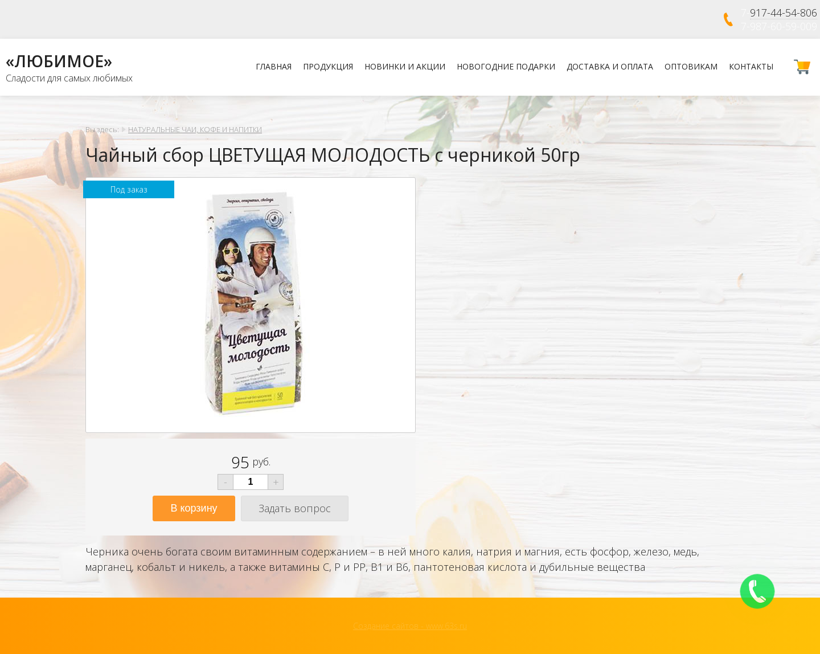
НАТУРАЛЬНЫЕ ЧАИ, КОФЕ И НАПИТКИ (195, 129)
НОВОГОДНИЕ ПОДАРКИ (506, 66)
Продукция (328, 66)
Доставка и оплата (610, 66)
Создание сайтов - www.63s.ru (410, 625)
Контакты (751, 66)
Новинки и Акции (404, 66)
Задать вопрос (295, 508)
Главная (274, 66)
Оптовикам (691, 66)
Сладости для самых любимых (69, 78)
